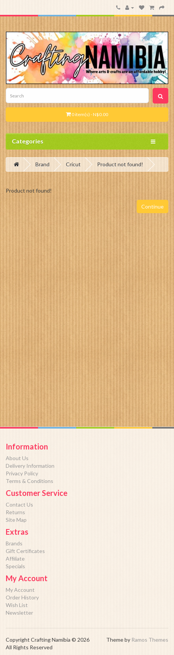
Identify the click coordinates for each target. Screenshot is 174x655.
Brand (42, 164)
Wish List (17, 605)
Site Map (16, 519)
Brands (14, 543)
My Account (20, 589)
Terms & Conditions (29, 481)
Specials (15, 566)
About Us (17, 458)
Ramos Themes (149, 639)
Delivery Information (30, 465)
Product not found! (120, 164)
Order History (22, 597)
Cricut (73, 164)
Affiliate (15, 558)
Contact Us (19, 504)
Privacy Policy (22, 473)
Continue (152, 206)
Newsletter (19, 612)
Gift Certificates (25, 551)
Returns (15, 512)
